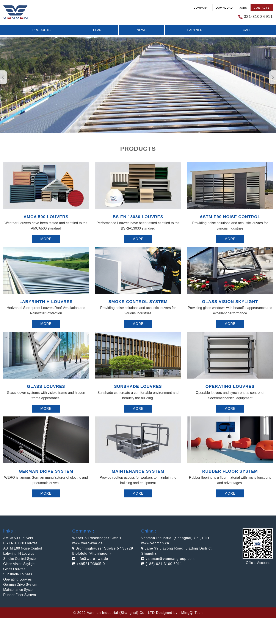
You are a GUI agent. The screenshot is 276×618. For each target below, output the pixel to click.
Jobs (243, 7)
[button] (272, 77)
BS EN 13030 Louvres (20, 543)
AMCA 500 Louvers (18, 538)
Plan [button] (97, 30)
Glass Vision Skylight (19, 564)
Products (138, 148)
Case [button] (247, 30)
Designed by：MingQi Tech (179, 613)
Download (224, 7)
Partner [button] (194, 30)
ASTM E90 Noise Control (22, 548)
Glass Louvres (14, 569)
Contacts (262, 7)
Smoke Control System (21, 559)
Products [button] (41, 30)
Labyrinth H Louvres (18, 553)
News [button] (141, 30)
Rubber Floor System (19, 595)
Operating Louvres (17, 579)
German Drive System (20, 584)
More (46, 239)
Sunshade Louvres (17, 574)
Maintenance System (19, 590)
